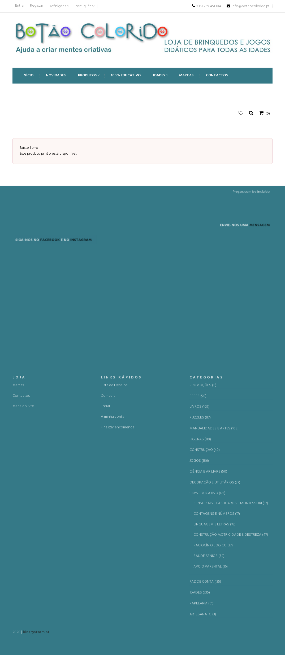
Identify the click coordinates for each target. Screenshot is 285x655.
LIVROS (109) (199, 546)
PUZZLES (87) (200, 557)
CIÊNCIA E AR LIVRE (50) (208, 611)
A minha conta (112, 556)
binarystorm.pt (36, 635)
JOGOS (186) (199, 600)
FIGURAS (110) (200, 579)
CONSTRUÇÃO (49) (204, 589)
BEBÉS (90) (197, 535)
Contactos (21, 535)
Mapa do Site (23, 546)
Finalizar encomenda (117, 567)
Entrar (19, 6)
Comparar (108, 535)
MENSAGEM (251, 238)
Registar (36, 6)
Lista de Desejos (114, 524)
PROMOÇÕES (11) (202, 524)
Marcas (18, 524)
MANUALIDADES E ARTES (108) (214, 568)
